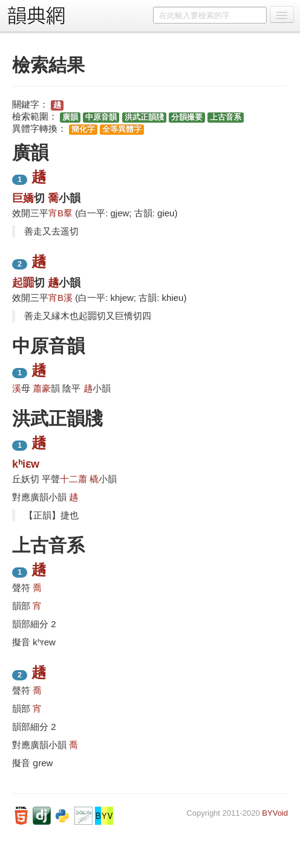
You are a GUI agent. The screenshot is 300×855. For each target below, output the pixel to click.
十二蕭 (73, 479)
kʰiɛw (25, 464)
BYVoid (275, 813)
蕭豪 (42, 388)
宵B (56, 213)
